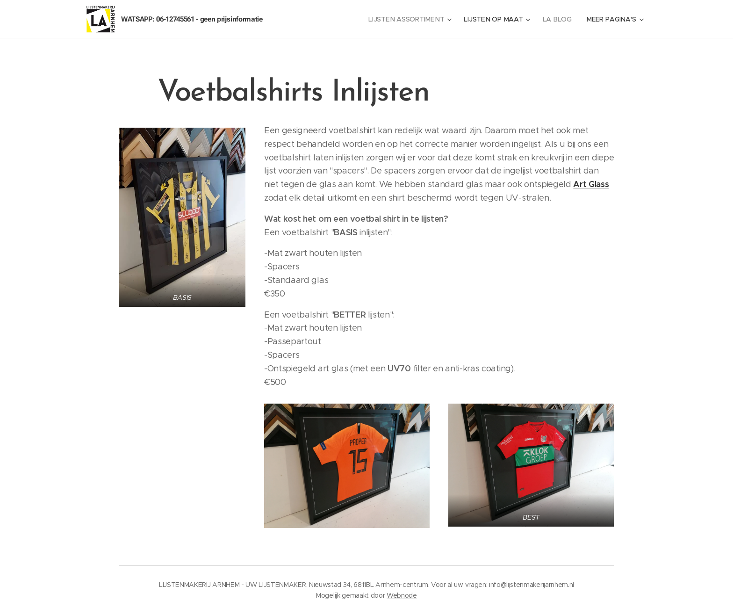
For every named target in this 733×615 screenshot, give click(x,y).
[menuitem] (412, 19)
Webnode (402, 595)
